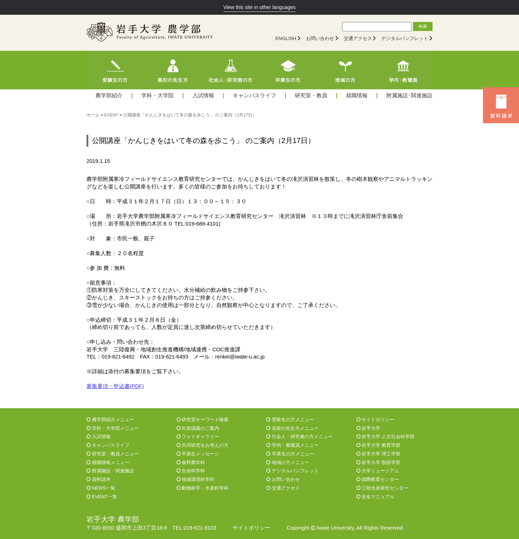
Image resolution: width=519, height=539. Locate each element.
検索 (422, 26)
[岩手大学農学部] (149, 33)
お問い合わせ (320, 38)
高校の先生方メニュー (292, 428)
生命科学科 (191, 470)
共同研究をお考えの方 (203, 445)
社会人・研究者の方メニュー (299, 436)
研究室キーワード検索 (203, 419)
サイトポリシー (375, 419)
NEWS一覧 (100, 488)
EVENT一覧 (101, 496)
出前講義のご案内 (198, 428)
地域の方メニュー (287, 462)
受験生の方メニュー (290, 419)
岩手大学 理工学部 (378, 453)
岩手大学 (368, 428)
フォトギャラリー (198, 436)
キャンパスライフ (254, 95)
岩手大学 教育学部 (378, 445)
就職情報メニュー (107, 462)
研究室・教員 (311, 95)
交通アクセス (358, 38)
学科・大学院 (157, 95)
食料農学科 (191, 462)
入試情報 (203, 95)
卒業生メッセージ (198, 453)
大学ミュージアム (377, 470)
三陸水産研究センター (382, 488)
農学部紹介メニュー (110, 419)
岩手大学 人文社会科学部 (385, 436)
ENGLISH (286, 38)
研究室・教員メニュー (112, 453)
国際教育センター (377, 479)
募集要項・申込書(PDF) (115, 386)
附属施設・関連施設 (110, 470)
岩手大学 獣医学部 (378, 462)
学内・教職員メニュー (292, 445)
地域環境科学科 (196, 479)
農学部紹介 (109, 95)
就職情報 (357, 95)
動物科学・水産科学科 (203, 488)
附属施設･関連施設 (409, 95)
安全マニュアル (375, 496)
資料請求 (98, 479)
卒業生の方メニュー (290, 453)
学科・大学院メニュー (112, 428)
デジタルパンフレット (404, 38)
